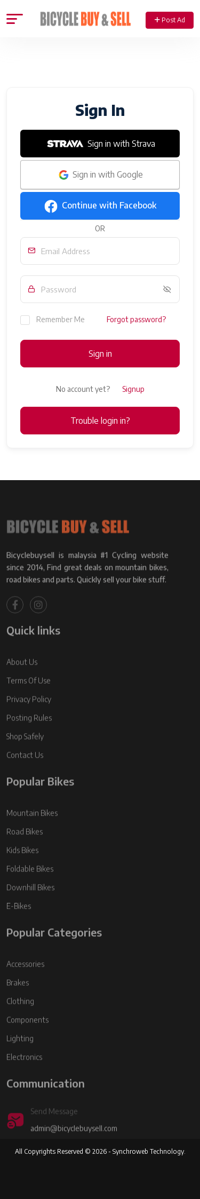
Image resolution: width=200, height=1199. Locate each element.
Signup (133, 388)
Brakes (17, 999)
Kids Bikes (22, 866)
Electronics (24, 1073)
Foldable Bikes (29, 885)
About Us (21, 678)
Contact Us (24, 771)
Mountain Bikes (32, 829)
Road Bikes (24, 848)
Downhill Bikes (30, 904)
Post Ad (170, 20)
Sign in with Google (100, 175)
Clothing (20, 1017)
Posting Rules (29, 734)
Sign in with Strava (100, 143)
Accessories (25, 980)
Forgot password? (136, 319)
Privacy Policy (28, 715)
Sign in (100, 353)
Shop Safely (25, 753)
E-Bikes (18, 922)
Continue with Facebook (100, 206)
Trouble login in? (100, 420)
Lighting (20, 1055)
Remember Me (52, 319)
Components (27, 1036)
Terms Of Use (28, 697)
